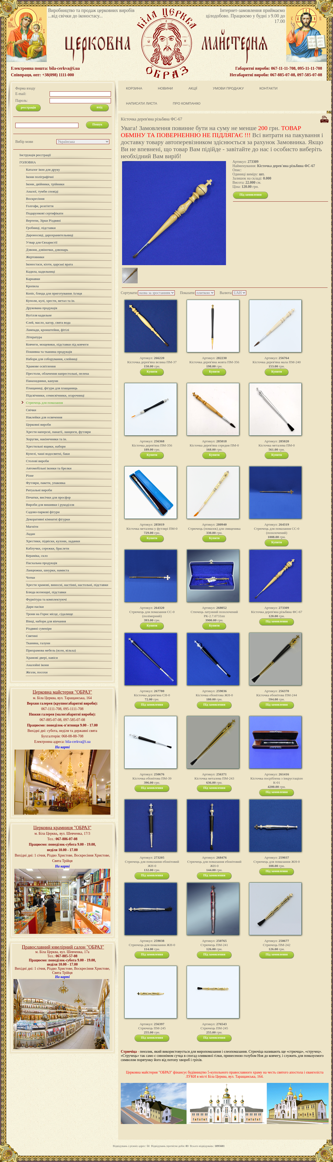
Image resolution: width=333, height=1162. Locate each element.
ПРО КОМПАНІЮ (187, 103)
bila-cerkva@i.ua (77, 742)
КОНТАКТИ (268, 88)
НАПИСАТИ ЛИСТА (141, 103)
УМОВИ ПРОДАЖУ (228, 88)
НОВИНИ (165, 88)
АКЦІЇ (192, 88)
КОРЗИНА (134, 88)
